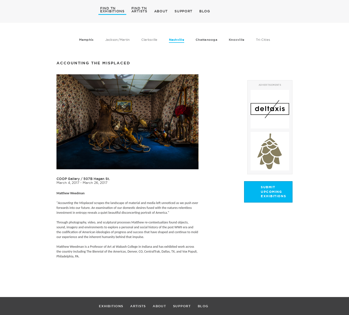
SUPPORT (183, 11)
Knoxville (236, 40)
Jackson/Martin (117, 39)
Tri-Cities (263, 39)
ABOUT (161, 11)
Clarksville (149, 39)
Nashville (176, 40)
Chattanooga (206, 40)
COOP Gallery (68, 179)
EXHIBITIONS (112, 11)
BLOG (204, 11)
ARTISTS (139, 11)
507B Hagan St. (96, 179)
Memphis (86, 40)
